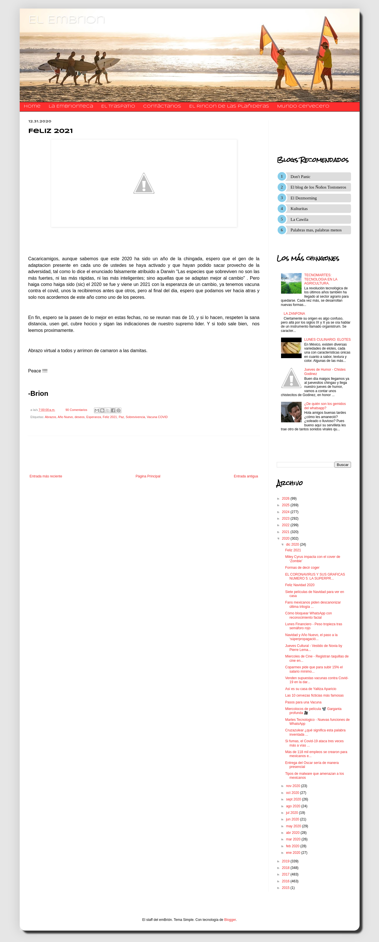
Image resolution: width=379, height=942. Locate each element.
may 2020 (294, 826)
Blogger (230, 920)
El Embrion (66, 20)
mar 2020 (293, 839)
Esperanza (93, 417)
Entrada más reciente (46, 476)
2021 (286, 532)
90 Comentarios (76, 410)
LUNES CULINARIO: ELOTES (327, 340)
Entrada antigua (246, 476)
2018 (286, 868)
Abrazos (50, 417)
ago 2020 (293, 806)
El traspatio (118, 106)
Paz (121, 417)
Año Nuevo (65, 417)
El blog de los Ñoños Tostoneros (318, 187)
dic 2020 (293, 544)
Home (32, 106)
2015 (286, 888)
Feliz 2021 (110, 417)
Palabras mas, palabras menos (316, 230)
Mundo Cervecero (303, 106)
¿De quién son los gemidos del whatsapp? (325, 406)
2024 (286, 512)
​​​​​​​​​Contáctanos (162, 106)
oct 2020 (293, 793)
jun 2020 (293, 819)
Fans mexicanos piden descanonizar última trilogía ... (313, 604)
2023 (286, 519)
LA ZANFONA (294, 314)
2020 (286, 538)
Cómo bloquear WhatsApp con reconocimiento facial (308, 615)
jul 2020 (292, 813)
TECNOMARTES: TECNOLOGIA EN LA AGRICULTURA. (320, 279)
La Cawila (299, 219)
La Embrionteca (71, 106)
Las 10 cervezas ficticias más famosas (314, 695)
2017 (286, 874)
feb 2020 (293, 846)
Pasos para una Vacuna (303, 702)
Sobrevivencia (135, 417)
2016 (286, 881)
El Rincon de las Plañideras (229, 106)
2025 (286, 505)
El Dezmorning (303, 198)
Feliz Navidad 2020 (299, 585)
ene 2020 (293, 853)
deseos (80, 417)
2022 (286, 525)
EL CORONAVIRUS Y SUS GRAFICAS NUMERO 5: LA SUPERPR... (315, 576)
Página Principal (148, 476)
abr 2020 (293, 833)
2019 (286, 861)
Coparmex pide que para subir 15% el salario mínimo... (313, 669)
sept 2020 (294, 799)
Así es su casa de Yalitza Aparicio (310, 689)
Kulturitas (299, 208)
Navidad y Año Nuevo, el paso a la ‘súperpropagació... (311, 637)
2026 (286, 499)
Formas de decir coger (302, 568)
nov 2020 (293, 786)
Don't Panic (300, 176)
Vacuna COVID (157, 417)
